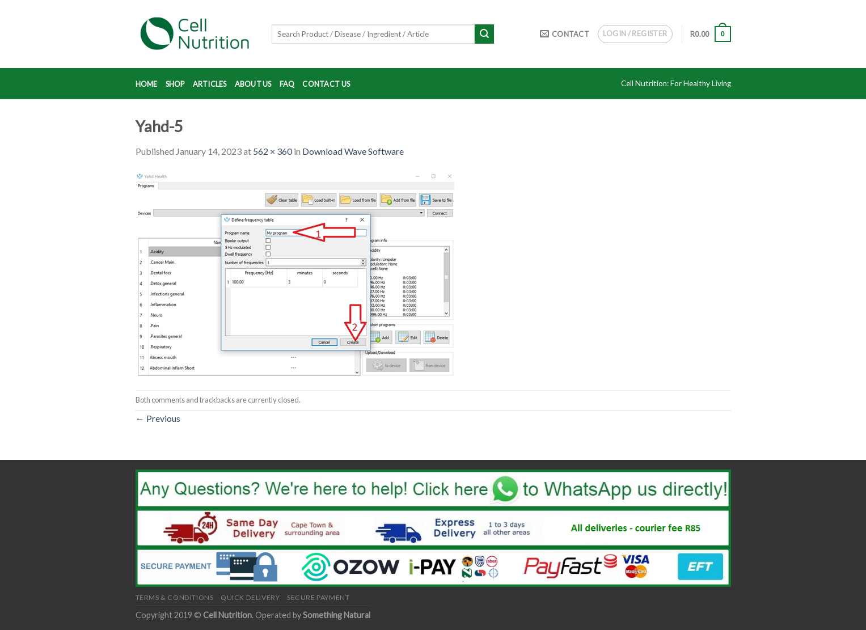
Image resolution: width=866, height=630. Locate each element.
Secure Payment (318, 597)
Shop (175, 83)
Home (147, 83)
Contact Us (326, 83)
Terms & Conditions (175, 597)
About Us (253, 83)
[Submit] (484, 34)
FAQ (287, 83)
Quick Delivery (250, 597)
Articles (210, 83)
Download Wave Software (353, 151)
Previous (158, 418)
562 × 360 (272, 151)
